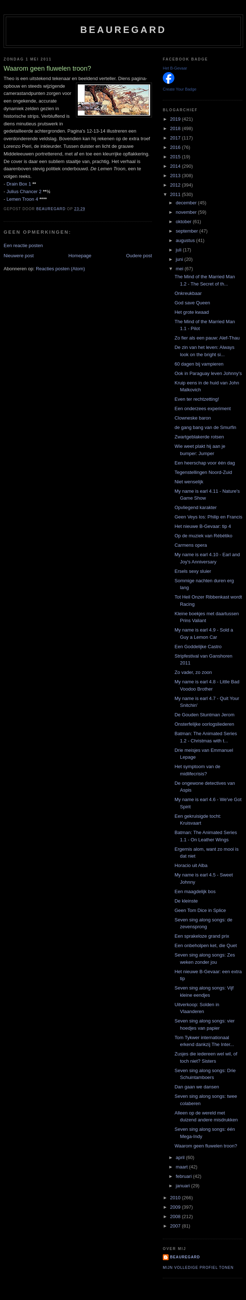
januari (183, 1185)
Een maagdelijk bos (194, 891)
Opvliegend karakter (195, 507)
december (187, 202)
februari (184, 1176)
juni (180, 259)
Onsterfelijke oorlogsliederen (204, 724)
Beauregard (123, 29)
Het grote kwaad (191, 312)
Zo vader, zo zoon (193, 672)
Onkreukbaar (188, 293)
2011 (176, 194)
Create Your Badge (179, 89)
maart (182, 1167)
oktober (184, 221)
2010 (176, 1197)
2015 (176, 156)
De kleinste (186, 901)
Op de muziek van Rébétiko (203, 535)
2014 (176, 166)
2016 (176, 147)
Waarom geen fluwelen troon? (205, 1146)
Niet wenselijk (188, 481)
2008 (176, 1216)
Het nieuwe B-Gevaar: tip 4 (202, 526)
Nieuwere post (19, 255)
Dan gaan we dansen (196, 1086)
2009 (176, 1207)
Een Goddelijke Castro (197, 646)
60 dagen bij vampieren (198, 364)
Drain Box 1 (19, 184)
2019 (176, 119)
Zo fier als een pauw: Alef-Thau (206, 338)
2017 (176, 138)
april (181, 1157)
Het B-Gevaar (175, 68)
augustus (186, 240)
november (187, 212)
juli (179, 250)
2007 (176, 1226)
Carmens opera (190, 545)
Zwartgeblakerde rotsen (199, 436)
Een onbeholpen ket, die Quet (205, 945)
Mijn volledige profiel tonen (198, 1268)
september (187, 231)
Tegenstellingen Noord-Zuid (203, 472)
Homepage (80, 255)
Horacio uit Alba (190, 865)
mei (180, 268)
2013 (176, 175)
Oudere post (139, 255)
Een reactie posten (23, 245)
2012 (176, 185)
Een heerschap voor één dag (204, 463)
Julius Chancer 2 (24, 191)
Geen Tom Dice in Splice (200, 910)
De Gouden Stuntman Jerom (204, 714)
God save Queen (192, 302)
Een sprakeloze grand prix (201, 936)
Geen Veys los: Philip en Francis (208, 517)
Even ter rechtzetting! (196, 399)
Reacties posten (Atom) (60, 268)
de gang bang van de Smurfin (205, 427)
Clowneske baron (192, 418)
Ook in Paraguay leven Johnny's (208, 373)
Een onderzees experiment (202, 408)
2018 (176, 128)
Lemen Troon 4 (22, 199)
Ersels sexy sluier (192, 571)
